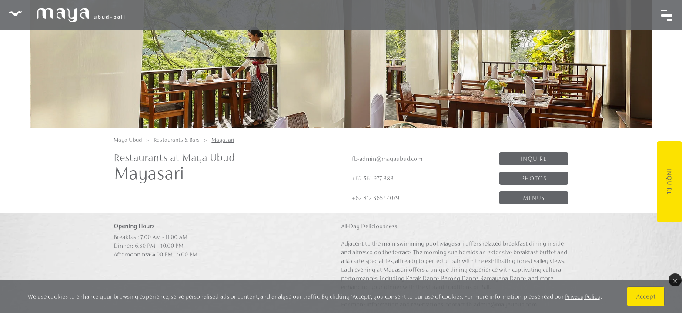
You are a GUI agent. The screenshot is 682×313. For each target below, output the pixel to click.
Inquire (669, 182)
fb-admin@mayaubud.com (387, 158)
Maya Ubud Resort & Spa (66, 15)
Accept (645, 296)
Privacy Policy (583, 296)
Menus (534, 197)
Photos (534, 178)
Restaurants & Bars (177, 140)
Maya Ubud (128, 140)
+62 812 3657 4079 (375, 197)
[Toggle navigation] (667, 15)
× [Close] (675, 280)
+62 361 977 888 (373, 178)
